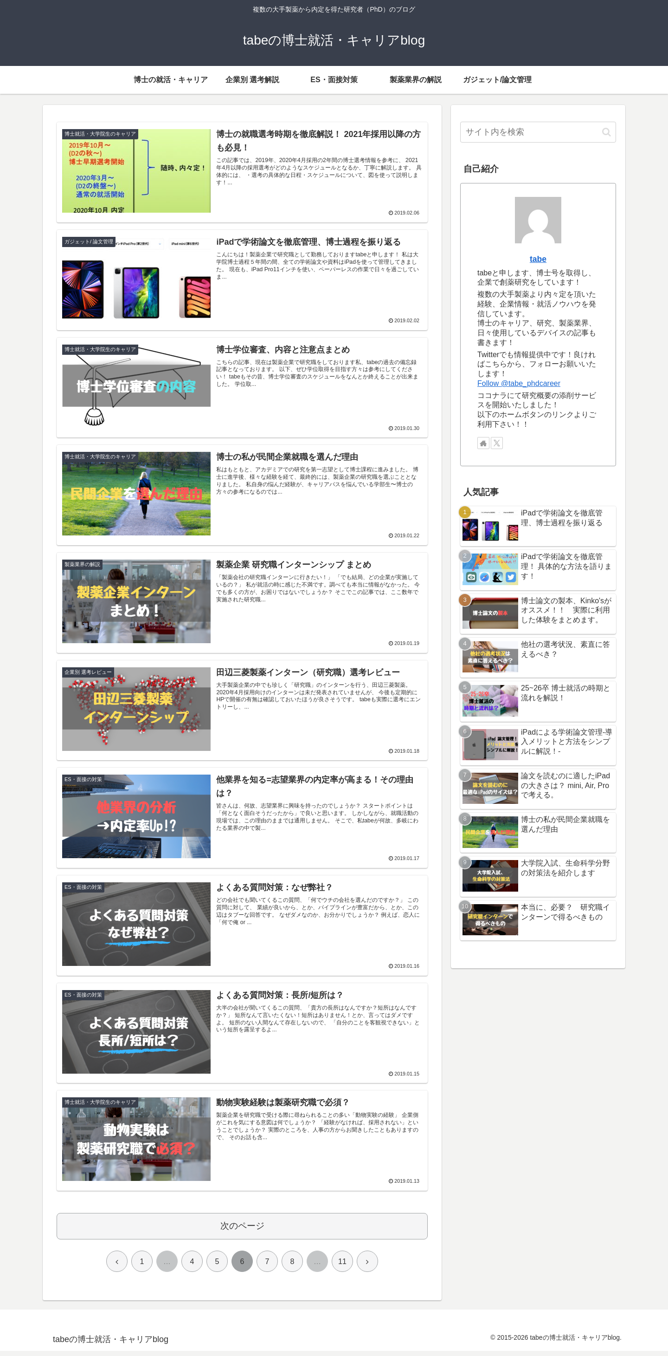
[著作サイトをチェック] (483, 443)
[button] (606, 132)
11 (342, 1267)
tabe (538, 259)
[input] (538, 132)
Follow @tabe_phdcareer (518, 383)
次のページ (242, 1231)
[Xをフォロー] (497, 443)
